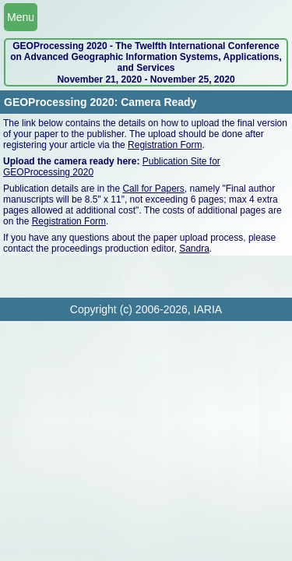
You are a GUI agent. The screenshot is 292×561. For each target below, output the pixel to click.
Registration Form (165, 144)
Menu (20, 17)
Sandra (194, 248)
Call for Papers (153, 188)
